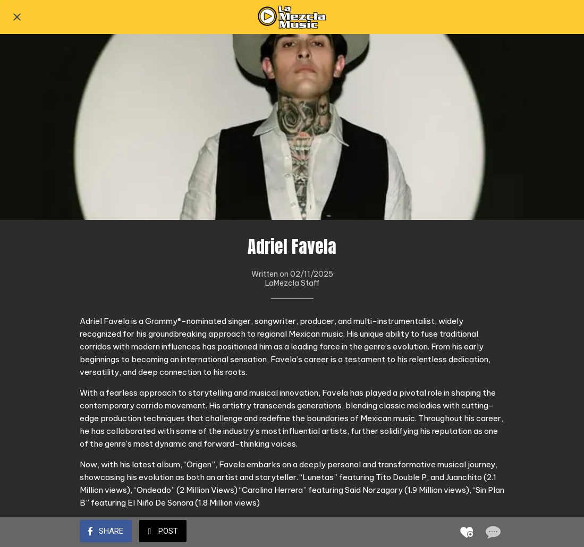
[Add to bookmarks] (466, 532)
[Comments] (492, 532)
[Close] (17, 17)
